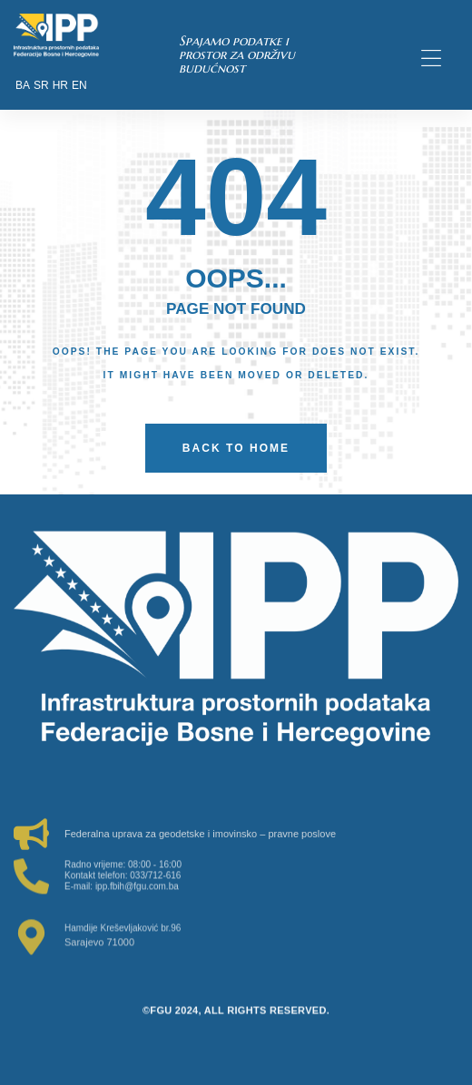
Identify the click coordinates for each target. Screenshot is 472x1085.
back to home (236, 448)
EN (79, 85)
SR (41, 85)
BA (22, 85)
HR (60, 85)
